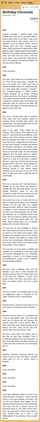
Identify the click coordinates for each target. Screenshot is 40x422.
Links (16, 2)
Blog (30, 2)
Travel (24, 2)
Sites (10, 2)
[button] (30, 7)
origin (36, 22)
